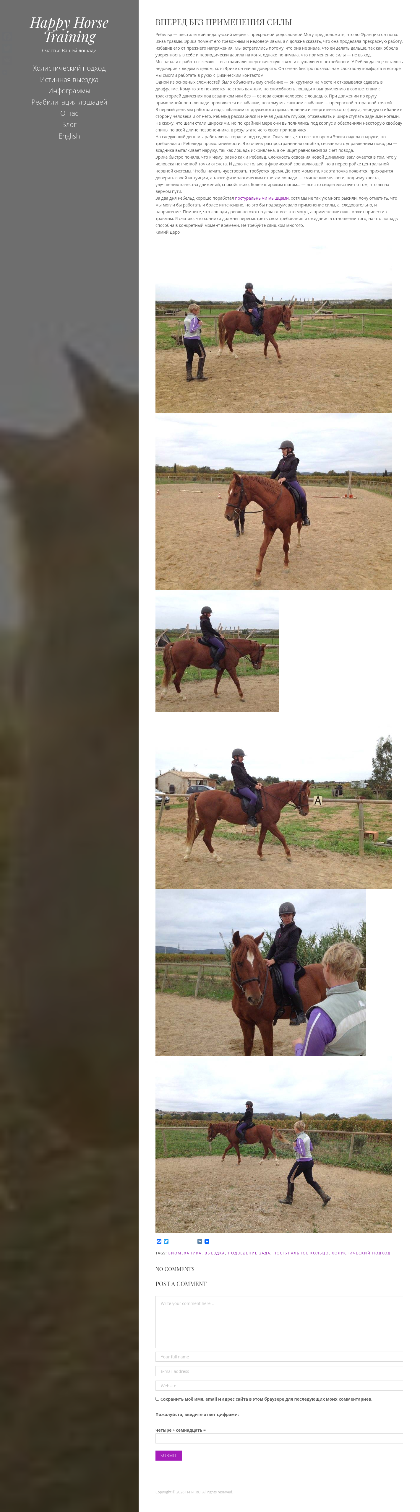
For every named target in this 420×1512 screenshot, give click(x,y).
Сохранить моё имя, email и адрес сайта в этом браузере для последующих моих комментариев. (266, 1399)
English (69, 136)
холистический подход (361, 1253)
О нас (69, 113)
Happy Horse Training (69, 28)
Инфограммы (69, 90)
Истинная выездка (69, 79)
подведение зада (249, 1253)
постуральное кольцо (301, 1253)
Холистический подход (69, 68)
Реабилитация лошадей (69, 102)
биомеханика (185, 1253)
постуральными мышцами (262, 198)
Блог (69, 124)
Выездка (215, 1253)
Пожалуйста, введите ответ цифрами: (197, 1414)
